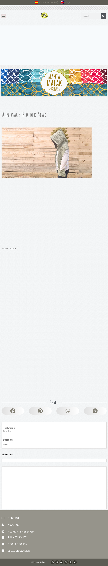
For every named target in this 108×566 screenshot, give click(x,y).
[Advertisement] (54, 46)
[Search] (103, 16)
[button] (3, 16)
